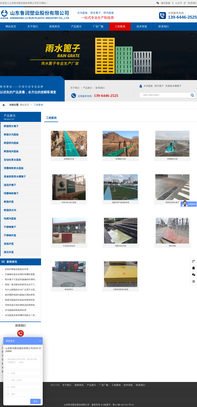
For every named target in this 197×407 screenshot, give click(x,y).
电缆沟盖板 (10, 218)
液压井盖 (9, 252)
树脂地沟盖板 (11, 151)
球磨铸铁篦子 (11, 193)
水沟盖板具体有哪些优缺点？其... (20, 315)
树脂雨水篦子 (11, 126)
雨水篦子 (159, 86)
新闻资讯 (54, 26)
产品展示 (76, 26)
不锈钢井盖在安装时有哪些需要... (20, 274)
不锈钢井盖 (10, 235)
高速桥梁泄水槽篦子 (15, 176)
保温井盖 (9, 243)
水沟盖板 (148, 86)
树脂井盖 (9, 201)
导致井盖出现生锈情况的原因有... (20, 305)
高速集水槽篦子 (173, 86)
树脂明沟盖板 (11, 143)
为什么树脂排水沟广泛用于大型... (20, 289)
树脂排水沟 (10, 210)
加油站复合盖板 (12, 159)
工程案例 (120, 26)
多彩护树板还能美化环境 (16, 269)
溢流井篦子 (10, 185)
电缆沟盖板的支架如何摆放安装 (20, 300)
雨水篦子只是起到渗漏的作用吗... (20, 279)
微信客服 (163, 3)
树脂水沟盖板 (11, 134)
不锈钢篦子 (10, 227)
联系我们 (190, 3)
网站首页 (11, 26)
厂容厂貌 (98, 26)
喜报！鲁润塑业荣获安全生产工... (20, 284)
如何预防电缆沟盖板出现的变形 (20, 295)
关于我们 (32, 26)
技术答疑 (142, 26)
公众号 (177, 3)
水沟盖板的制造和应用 (15, 310)
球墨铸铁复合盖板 (13, 168)
